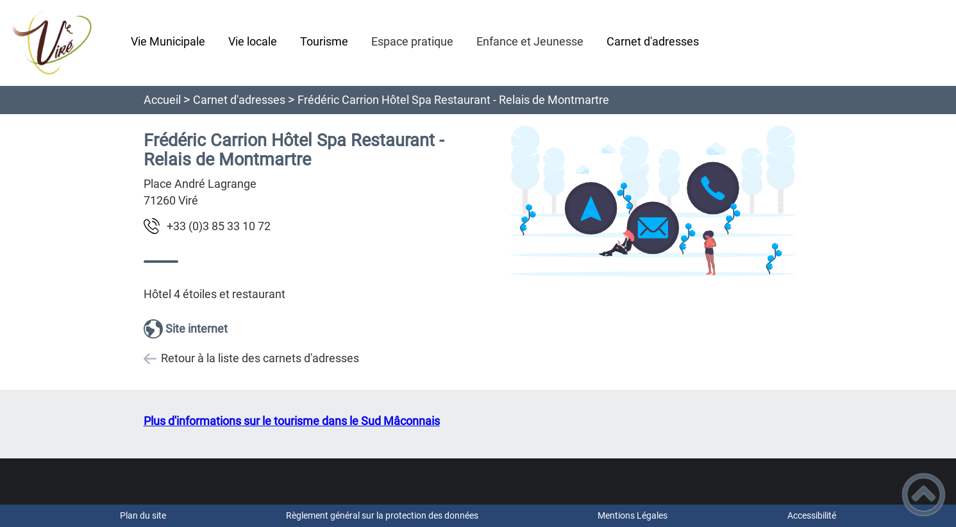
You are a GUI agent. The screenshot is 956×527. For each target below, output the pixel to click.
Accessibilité (811, 515)
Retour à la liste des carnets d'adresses (260, 358)
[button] (923, 494)
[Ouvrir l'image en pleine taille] (652, 202)
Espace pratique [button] (412, 41)
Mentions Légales (632, 515)
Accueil (162, 99)
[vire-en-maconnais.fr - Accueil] (60, 43)
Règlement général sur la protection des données (382, 515)
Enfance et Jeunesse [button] (529, 41)
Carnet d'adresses (239, 99)
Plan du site (143, 515)
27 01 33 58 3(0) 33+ (219, 226)
